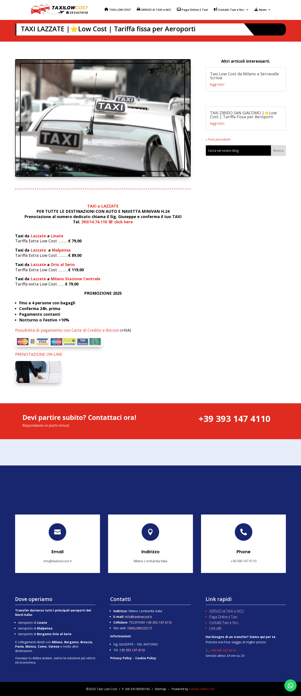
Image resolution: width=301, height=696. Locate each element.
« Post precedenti (218, 139)
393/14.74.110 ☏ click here (107, 221)
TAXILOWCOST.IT (139, 628)
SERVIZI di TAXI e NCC (226, 611)
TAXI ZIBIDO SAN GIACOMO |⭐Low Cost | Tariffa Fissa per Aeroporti (243, 114)
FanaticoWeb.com (202, 689)
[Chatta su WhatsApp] (290, 685)
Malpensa (61, 250)
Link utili (215, 628)
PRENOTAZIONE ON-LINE (38, 354)
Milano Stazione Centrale (75, 278)
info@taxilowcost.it (138, 617)
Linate (57, 235)
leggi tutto (217, 84)
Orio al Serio (63, 264)
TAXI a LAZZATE (103, 206)
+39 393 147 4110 (159, 622)
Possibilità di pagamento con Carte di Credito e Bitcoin (67, 330)
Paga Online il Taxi (223, 616)
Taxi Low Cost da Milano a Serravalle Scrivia (244, 75)
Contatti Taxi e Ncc (224, 622)
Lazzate (38, 235)
